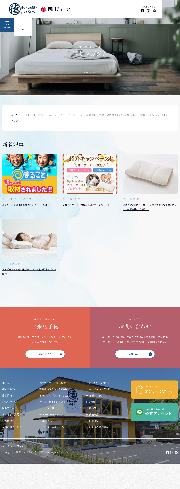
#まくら (53, 114)
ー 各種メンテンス (96, 421)
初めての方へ (9, 414)
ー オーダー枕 (46, 433)
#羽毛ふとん (156, 114)
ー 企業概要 (92, 446)
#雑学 (29, 121)
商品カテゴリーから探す (52, 408)
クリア (14, 121)
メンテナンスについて (98, 408)
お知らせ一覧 (9, 427)
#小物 (102, 114)
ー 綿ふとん (45, 446)
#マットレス (65, 114)
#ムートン (79, 114)
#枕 (129, 114)
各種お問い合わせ (11, 452)
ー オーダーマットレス (51, 440)
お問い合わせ (140, 379)
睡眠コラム (8, 433)
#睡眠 (144, 114)
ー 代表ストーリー (96, 433)
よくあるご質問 (10, 440)
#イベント (31, 114)
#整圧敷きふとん (116, 114)
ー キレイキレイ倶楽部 (98, 414)
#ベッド (42, 114)
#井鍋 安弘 (92, 114)
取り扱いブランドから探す (53, 414)
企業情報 (91, 427)
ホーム (5, 408)
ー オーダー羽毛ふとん (51, 452)
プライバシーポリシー (14, 471)
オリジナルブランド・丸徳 (53, 421)
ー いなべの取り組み (97, 452)
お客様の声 (8, 446)
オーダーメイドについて (52, 427)
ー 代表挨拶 (92, 440)
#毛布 (136, 114)
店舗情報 (7, 421)
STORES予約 (50, 379)
